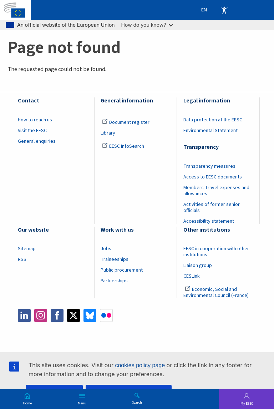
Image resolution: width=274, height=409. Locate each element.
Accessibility (224, 10)
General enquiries (37, 141)
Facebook (57, 315)
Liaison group (197, 265)
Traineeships (114, 259)
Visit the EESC (32, 130)
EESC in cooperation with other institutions (216, 251)
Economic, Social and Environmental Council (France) (216, 292)
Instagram (40, 315)
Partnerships (114, 280)
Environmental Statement (210, 130)
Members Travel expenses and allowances (216, 190)
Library (108, 133)
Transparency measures (209, 166)
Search (137, 402)
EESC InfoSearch (123, 146)
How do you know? (147, 25)
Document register (125, 122)
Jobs (106, 248)
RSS (22, 259)
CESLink (191, 276)
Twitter (73, 315)
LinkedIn (24, 315)
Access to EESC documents (212, 177)
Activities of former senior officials (211, 207)
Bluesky (89, 315)
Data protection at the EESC (212, 119)
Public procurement (122, 270)
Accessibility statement (208, 221)
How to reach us (35, 119)
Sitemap (27, 248)
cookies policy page (140, 365)
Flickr (106, 315)
